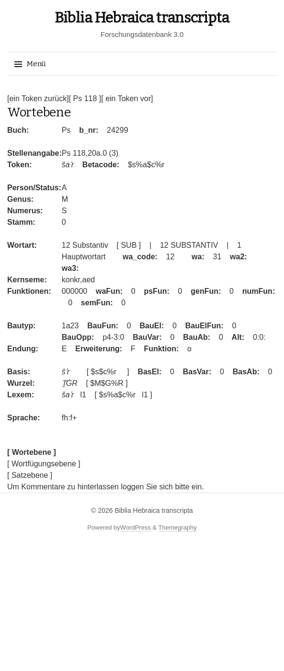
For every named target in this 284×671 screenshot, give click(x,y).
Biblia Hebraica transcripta (142, 17)
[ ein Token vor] (127, 98)
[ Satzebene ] (29, 475)
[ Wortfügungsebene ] (43, 464)
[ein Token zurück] (38, 98)
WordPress (135, 527)
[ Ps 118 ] (85, 98)
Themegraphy (178, 527)
